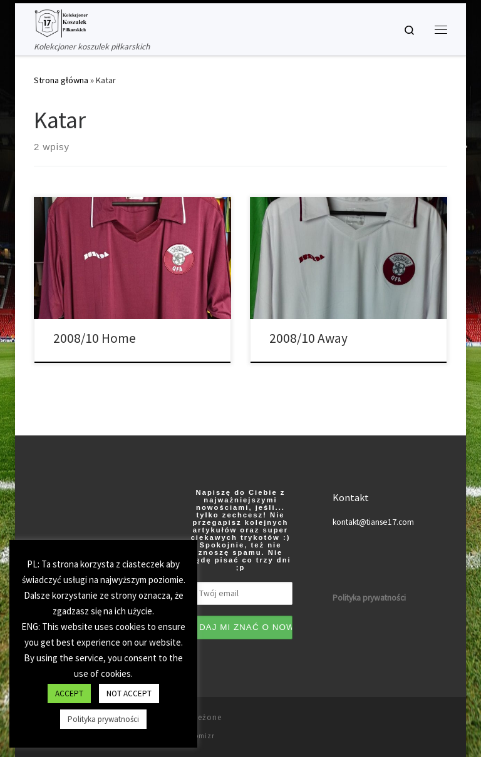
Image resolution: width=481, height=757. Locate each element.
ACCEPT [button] (69, 693)
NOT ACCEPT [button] (129, 693)
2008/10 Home (94, 338)
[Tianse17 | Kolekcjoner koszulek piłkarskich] (61, 22)
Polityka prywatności (103, 719)
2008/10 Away (308, 338)
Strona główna (61, 80)
